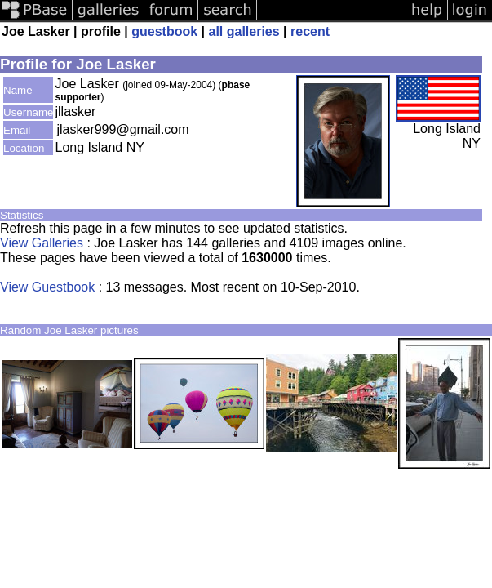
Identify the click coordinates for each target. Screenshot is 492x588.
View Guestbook (47, 287)
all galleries (244, 31)
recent (310, 31)
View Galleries (41, 243)
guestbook (164, 31)
